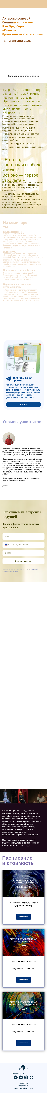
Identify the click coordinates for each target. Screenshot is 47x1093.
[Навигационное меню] (42, 4)
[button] (23, 917)
